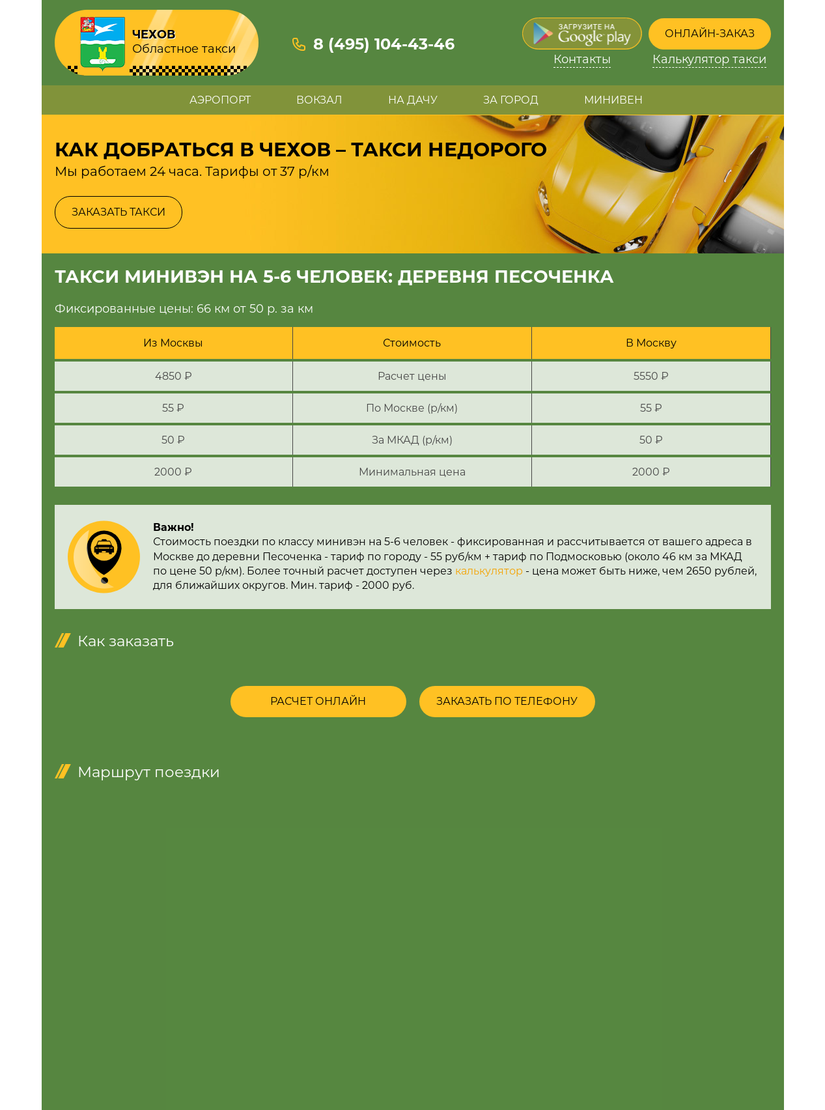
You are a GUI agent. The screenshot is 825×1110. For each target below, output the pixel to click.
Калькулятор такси (709, 59)
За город (510, 100)
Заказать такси (118, 212)
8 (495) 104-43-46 (383, 44)
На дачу (413, 100)
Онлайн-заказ (710, 33)
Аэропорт (220, 100)
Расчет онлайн (318, 701)
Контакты (582, 59)
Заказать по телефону (507, 701)
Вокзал (319, 100)
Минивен (613, 100)
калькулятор (489, 571)
